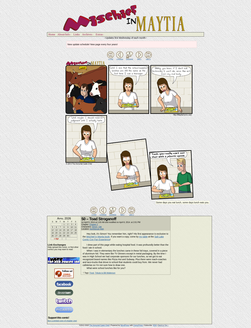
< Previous (119, 59)
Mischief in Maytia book (98, 236)
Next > (139, 59)
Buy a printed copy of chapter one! (62, 321)
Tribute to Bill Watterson (105, 273)
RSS (155, 325)
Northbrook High (97, 229)
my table (143, 236)
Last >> (148, 59)
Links (76, 34)
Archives (87, 34)
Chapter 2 (93, 224)
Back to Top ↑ (163, 325)
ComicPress (138, 325)
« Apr (56, 239)
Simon (94, 227)
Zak (100, 227)
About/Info (64, 34)
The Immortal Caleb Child (99, 325)
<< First (110, 59)
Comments (129, 55)
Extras (100, 34)
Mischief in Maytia (125, 17)
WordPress (125, 325)
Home (51, 34)
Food (92, 273)
